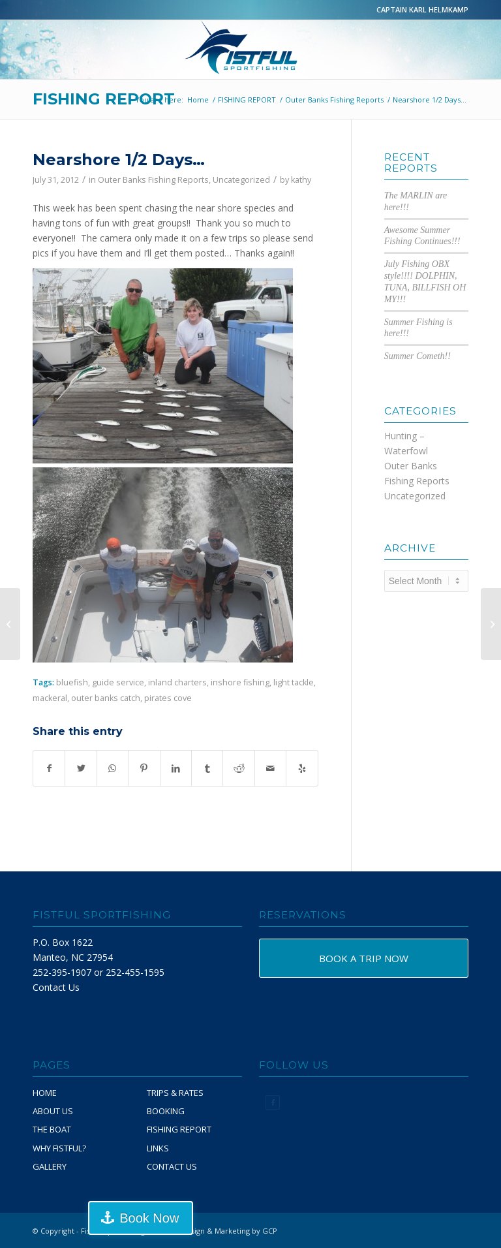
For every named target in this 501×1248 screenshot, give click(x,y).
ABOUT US (53, 1111)
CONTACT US (172, 1166)
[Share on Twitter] (80, 768)
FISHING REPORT (104, 98)
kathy (301, 179)
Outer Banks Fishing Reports (153, 179)
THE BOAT (52, 1129)
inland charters (177, 682)
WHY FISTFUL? (59, 1148)
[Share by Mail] (270, 768)
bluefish (72, 682)
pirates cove (168, 698)
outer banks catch (105, 698)
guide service (118, 682)
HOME (45, 1093)
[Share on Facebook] (49, 768)
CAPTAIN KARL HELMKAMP (422, 9)
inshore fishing (240, 682)
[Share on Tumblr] (207, 768)
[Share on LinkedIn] (175, 768)
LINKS (158, 1148)
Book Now (149, 1218)
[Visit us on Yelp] (302, 768)
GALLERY (50, 1166)
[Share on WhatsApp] (112, 768)
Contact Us (56, 987)
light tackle (293, 682)
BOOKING (166, 1111)
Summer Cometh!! (417, 356)
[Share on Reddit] (238, 768)
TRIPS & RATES (175, 1093)
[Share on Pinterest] (144, 768)
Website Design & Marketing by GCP (214, 1231)
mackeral (50, 698)
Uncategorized (241, 179)
